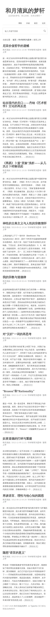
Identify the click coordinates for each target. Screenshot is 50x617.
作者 (28, 23)
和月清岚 (6, 50)
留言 (36, 23)
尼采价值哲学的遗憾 (16, 46)
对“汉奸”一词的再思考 (17, 334)
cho (9, 609)
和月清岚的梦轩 (25, 11)
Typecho (34, 606)
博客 (20, 23)
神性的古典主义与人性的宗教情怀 (25, 223)
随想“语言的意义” (14, 552)
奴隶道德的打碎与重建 (17, 438)
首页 (14, 40)
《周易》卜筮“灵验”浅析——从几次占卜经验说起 (24, 164)
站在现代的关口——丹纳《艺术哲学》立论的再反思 (25, 104)
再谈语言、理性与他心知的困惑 (23, 495)
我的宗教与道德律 (14, 277)
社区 (43, 23)
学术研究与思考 (24, 40)
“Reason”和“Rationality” (18, 391)
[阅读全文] (23, 97)
